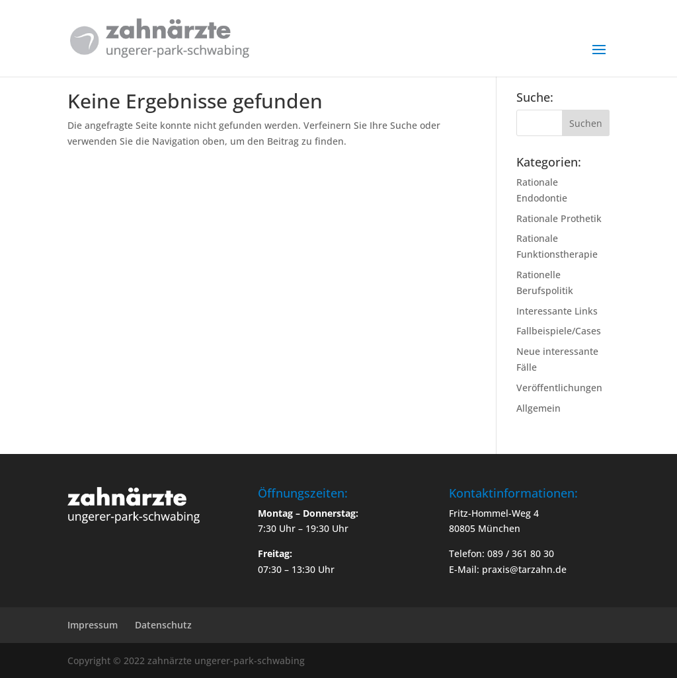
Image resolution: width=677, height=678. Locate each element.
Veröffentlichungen (559, 387)
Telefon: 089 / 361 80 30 (501, 553)
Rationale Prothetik (559, 218)
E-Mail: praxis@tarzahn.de (508, 569)
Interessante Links (557, 311)
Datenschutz (163, 625)
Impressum (92, 625)
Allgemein (538, 408)
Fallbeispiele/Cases (558, 330)
